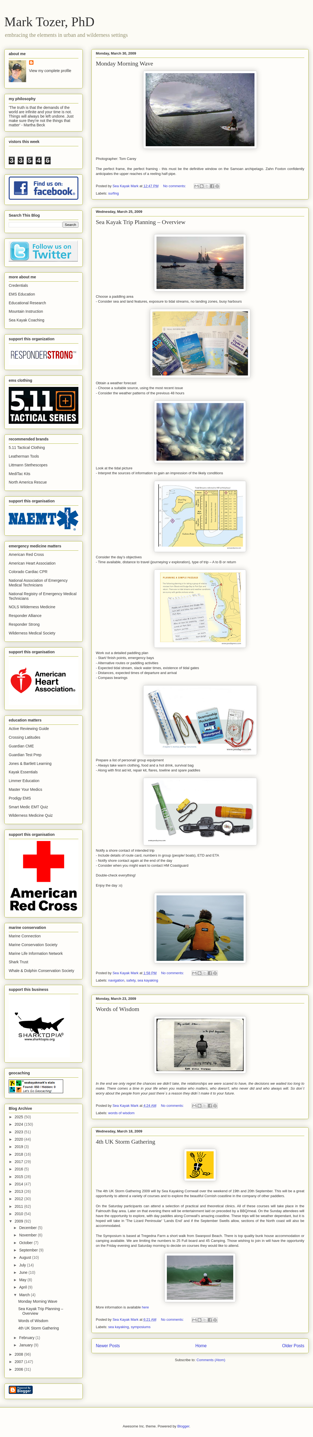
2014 (19, 1184)
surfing (113, 193)
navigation (116, 980)
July (23, 1265)
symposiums (141, 1327)
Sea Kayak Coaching (26, 320)
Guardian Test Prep (25, 755)
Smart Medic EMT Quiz (28, 807)
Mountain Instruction (26, 311)
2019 (19, 1146)
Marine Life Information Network (36, 953)
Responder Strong (24, 624)
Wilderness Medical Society (32, 633)
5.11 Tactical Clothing (27, 447)
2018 (19, 1154)
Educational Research (27, 303)
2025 (19, 1117)
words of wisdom (121, 1113)
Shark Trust (18, 962)
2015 (19, 1176)
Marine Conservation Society (33, 945)
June (23, 1272)
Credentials (18, 285)
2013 (19, 1191)
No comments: (175, 186)
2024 (19, 1124)
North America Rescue (28, 482)
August (25, 1257)
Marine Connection (25, 936)
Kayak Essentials (23, 772)
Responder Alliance (25, 615)
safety (131, 980)
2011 (19, 1206)
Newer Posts (108, 1345)
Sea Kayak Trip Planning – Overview (140, 222)
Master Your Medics (25, 789)
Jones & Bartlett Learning (30, 763)
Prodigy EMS (20, 798)
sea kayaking (147, 980)
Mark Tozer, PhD (49, 21)
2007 (19, 1362)
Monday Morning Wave (124, 63)
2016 (19, 1169)
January (26, 1345)
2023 (19, 1132)
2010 (19, 1214)
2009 (19, 1221)
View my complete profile (50, 70)
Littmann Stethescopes (28, 465)
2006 (19, 1369)
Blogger (183, 1426)
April (23, 1287)
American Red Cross (26, 554)
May (23, 1280)
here (145, 1307)
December (28, 1228)
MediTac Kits (19, 474)
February (27, 1337)
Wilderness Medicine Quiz (31, 815)
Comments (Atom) (211, 1360)
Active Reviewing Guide (29, 728)
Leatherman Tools (24, 456)
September (29, 1250)
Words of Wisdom (117, 1009)
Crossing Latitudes (24, 737)
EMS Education (22, 294)
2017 (19, 1161)
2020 (19, 1139)
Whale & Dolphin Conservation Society (41, 970)
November (28, 1235)
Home (201, 1345)
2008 (19, 1354)
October (26, 1243)
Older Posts (293, 1345)
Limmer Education (24, 781)
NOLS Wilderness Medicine (32, 607)
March (25, 1295)
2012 (19, 1199)
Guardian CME (21, 746)
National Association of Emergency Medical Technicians (38, 582)
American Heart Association (32, 563)
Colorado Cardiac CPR (28, 572)
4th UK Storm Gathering (125, 1141)
